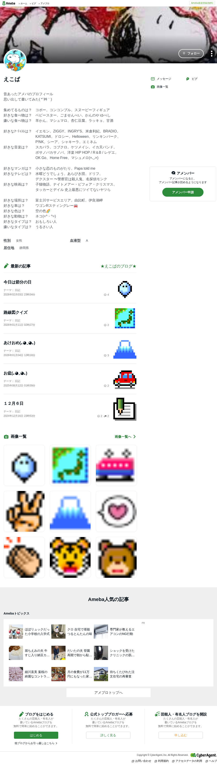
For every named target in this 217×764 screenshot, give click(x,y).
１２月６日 (13, 403)
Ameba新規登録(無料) (202, 2)
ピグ (192, 79)
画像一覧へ (125, 436)
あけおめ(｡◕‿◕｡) (19, 343)
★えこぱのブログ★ (118, 266)
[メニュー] (211, 54)
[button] (191, 53)
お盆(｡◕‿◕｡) (15, 373)
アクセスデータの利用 (187, 761)
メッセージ (161, 79)
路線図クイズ (15, 312)
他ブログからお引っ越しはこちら (34, 743)
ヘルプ (211, 761)
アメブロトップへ (108, 692)
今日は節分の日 (17, 282)
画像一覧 (159, 87)
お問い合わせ (141, 761)
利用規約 (162, 761)
